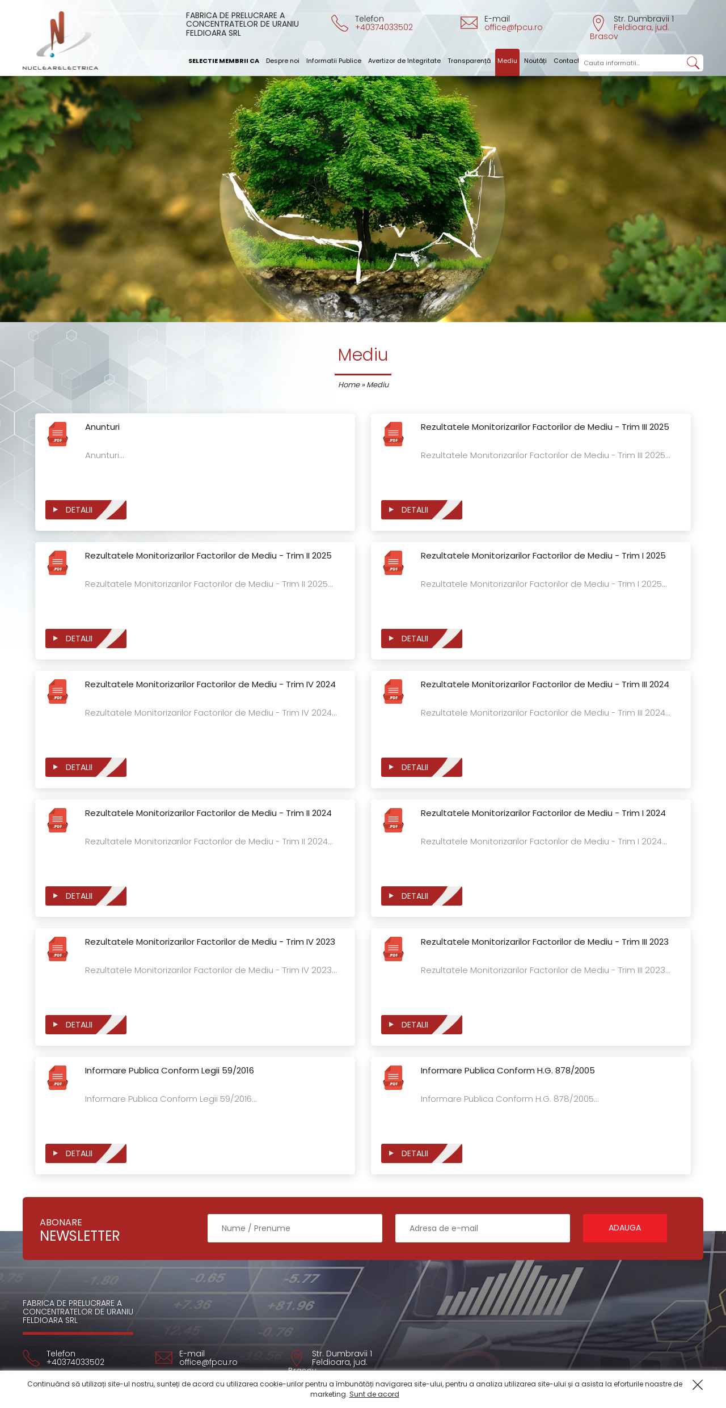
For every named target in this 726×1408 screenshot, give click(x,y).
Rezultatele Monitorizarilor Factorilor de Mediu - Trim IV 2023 (210, 942)
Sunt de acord (374, 1394)
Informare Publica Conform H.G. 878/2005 (508, 1070)
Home (349, 384)
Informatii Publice (333, 60)
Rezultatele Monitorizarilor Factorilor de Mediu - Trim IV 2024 (210, 684)
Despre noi (282, 60)
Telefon (372, 22)
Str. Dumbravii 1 (632, 27)
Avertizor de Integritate (404, 60)
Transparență (469, 60)
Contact (567, 60)
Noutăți (535, 60)
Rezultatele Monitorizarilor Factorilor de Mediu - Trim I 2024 (543, 813)
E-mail (502, 22)
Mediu (507, 60)
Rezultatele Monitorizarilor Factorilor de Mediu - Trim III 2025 (545, 427)
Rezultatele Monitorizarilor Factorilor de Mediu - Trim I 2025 (543, 556)
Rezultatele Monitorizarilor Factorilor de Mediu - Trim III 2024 (545, 684)
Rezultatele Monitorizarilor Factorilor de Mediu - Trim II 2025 (208, 556)
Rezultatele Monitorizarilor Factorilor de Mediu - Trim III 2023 (545, 942)
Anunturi (102, 427)
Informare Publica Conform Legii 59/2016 (169, 1070)
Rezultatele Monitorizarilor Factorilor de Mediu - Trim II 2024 (208, 813)
